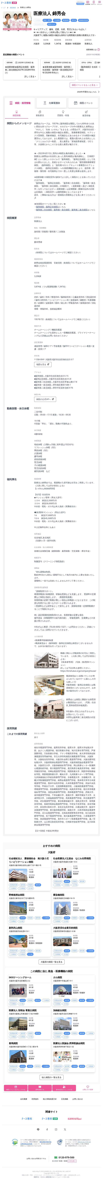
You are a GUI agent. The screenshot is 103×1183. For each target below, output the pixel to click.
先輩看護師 (51, 103)
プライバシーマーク (84, 1142)
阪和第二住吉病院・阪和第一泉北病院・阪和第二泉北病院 (61, 209)
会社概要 (23, 1099)
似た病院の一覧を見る (51, 1077)
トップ (3, 8)
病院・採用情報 (20, 103)
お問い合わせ (77, 1099)
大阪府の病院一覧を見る (51, 961)
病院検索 (13, 8)
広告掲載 (64, 1099)
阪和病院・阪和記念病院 (47, 206)
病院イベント (83, 103)
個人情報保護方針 (50, 1099)
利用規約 (35, 1099)
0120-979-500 (66, 1157)
